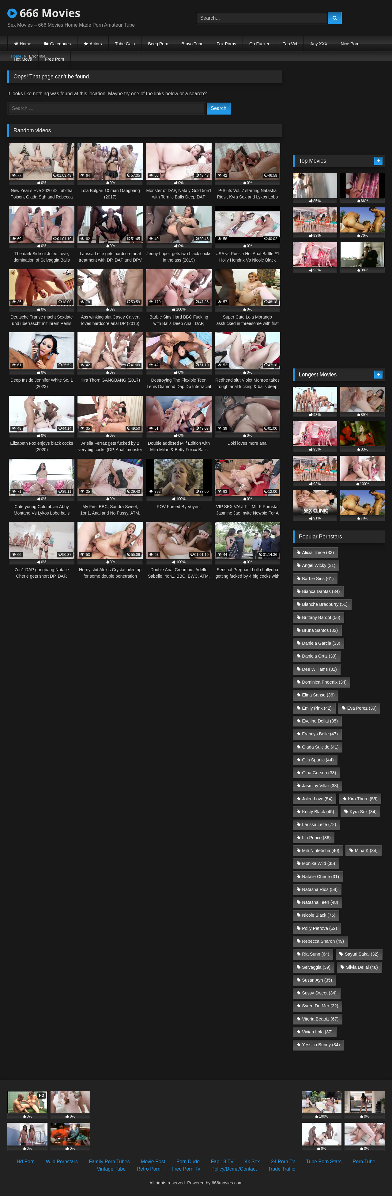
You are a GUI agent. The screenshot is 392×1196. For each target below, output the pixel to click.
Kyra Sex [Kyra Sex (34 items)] (363, 811)
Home (25, 43)
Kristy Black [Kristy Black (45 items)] (318, 811)
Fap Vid (289, 43)
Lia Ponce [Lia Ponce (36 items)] (316, 837)
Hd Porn (26, 1161)
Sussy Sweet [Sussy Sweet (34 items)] (319, 992)
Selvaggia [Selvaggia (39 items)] (316, 967)
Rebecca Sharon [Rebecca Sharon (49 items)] (323, 941)
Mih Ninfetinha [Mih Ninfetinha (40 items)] (320, 850)
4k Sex (252, 1161)
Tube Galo (125, 43)
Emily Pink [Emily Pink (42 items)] (317, 708)
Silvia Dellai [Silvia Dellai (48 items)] (362, 967)
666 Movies (43, 13)
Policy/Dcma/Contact (234, 1168)
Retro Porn (148, 1168)
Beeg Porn (158, 43)
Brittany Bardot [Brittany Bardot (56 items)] (321, 617)
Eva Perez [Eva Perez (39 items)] (362, 708)
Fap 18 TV (222, 1161)
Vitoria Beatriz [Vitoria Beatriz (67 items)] (320, 1019)
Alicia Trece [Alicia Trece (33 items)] (318, 552)
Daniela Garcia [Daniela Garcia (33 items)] (321, 643)
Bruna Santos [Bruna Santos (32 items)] (320, 630)
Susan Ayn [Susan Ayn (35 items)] (317, 980)
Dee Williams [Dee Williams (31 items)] (319, 669)
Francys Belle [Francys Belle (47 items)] (320, 733)
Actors (96, 43)
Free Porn (54, 59)
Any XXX (318, 43)
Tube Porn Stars (323, 1161)
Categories (60, 43)
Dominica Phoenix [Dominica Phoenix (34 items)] (324, 682)
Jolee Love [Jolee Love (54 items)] (317, 798)
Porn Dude (188, 1161)
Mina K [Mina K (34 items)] (366, 850)
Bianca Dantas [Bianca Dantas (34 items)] (321, 591)
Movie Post (153, 1161)
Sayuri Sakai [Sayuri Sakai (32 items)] (362, 954)
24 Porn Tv (283, 1161)
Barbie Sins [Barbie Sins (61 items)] (318, 578)
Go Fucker (259, 43)
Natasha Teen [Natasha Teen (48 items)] (320, 902)
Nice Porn (350, 43)
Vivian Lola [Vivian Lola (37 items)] (317, 1031)
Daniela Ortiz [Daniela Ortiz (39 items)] (319, 656)
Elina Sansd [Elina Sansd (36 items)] (318, 694)
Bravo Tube (193, 43)
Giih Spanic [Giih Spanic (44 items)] (318, 759)
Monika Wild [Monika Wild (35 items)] (318, 863)
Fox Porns (226, 43)
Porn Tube (364, 1161)
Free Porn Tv (186, 1168)
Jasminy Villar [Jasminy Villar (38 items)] (320, 785)
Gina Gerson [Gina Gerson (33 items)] (319, 772)
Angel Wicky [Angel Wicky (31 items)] (318, 565)
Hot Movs (23, 59)
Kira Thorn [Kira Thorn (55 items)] (363, 798)
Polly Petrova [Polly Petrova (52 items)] (319, 928)
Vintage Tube (111, 1168)
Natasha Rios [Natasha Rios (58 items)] (319, 889)
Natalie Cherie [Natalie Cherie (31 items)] (320, 876)
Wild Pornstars (62, 1161)
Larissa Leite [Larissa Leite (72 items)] (319, 824)
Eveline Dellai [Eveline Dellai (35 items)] (320, 721)
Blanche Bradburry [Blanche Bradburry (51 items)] (325, 604)
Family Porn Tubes (109, 1161)
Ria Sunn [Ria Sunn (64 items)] (315, 954)
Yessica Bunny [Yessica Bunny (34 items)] (321, 1044)
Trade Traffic (281, 1168)
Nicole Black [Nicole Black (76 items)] (318, 915)
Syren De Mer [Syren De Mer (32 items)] (320, 1005)
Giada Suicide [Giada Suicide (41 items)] (320, 747)
